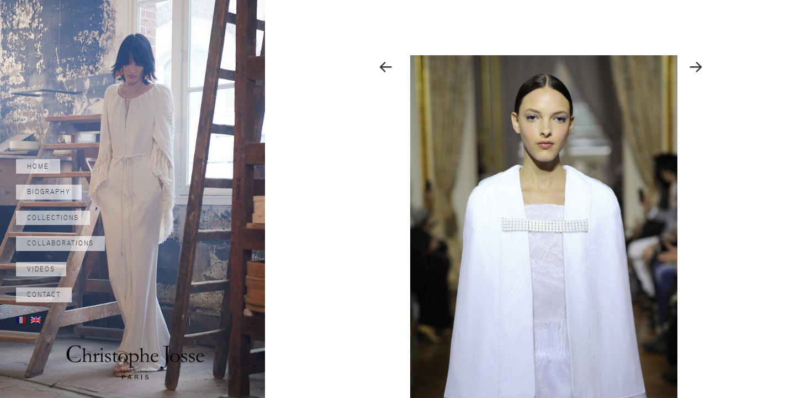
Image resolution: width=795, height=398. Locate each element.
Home (38, 166)
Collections (53, 217)
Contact (44, 294)
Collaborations (60, 243)
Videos (41, 269)
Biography (49, 191)
